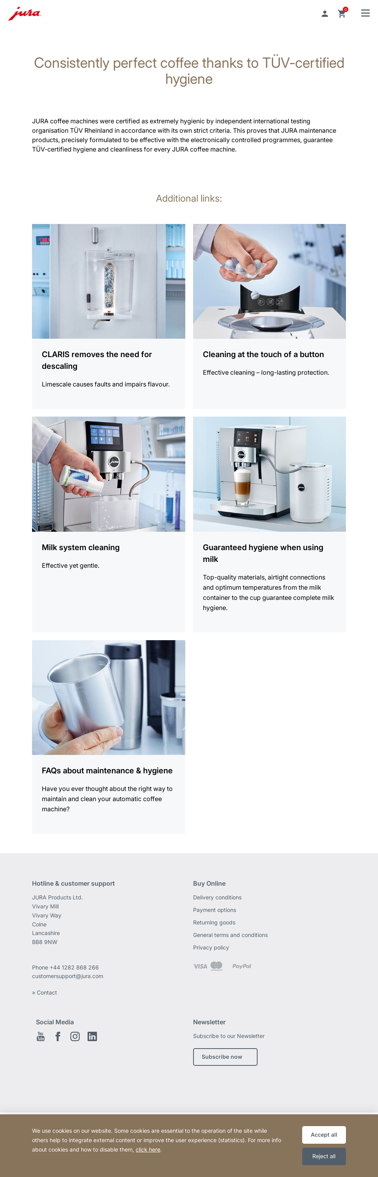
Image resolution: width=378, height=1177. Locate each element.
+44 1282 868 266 (75, 967)
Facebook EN (58, 1036)
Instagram (75, 1036)
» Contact (44, 992)
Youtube (40, 1036)
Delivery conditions (217, 897)
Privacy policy (211, 947)
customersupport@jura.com (67, 976)
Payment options (214, 909)
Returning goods (214, 922)
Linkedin (92, 1036)
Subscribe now (222, 1056)
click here (148, 1149)
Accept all (324, 1134)
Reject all (323, 1156)
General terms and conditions (230, 934)
